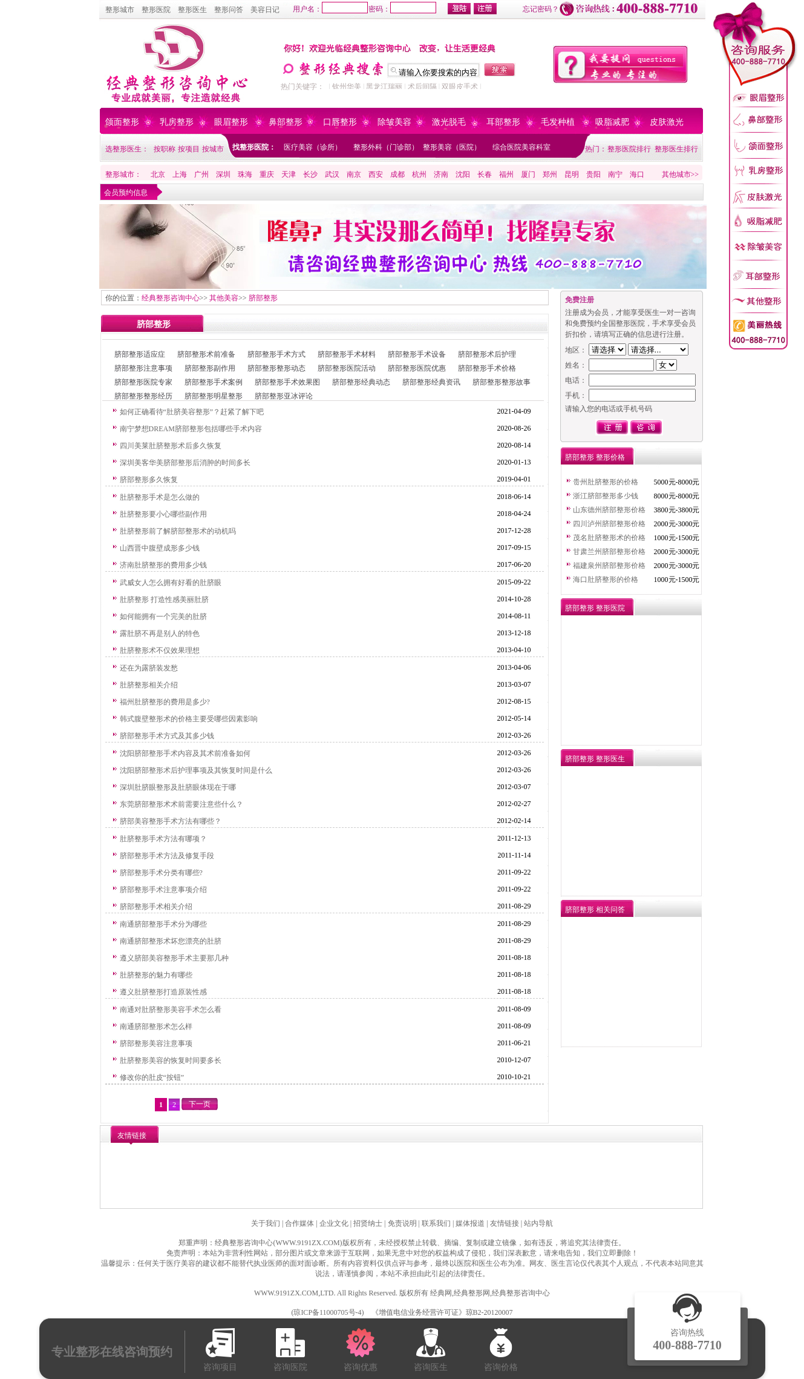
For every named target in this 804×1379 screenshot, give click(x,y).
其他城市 (676, 174)
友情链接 (504, 1223)
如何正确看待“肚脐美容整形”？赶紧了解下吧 (192, 412)
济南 (441, 174)
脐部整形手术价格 (487, 368)
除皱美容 (394, 122)
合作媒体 (299, 1223)
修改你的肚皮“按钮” (152, 1077)
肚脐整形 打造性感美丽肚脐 (164, 599)
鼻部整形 (285, 122)
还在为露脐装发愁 (149, 668)
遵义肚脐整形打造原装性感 (163, 992)
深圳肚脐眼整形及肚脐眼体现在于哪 (178, 787)
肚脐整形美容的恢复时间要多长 (170, 1060)
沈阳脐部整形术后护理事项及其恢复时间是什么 (196, 770)
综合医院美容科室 (521, 147)
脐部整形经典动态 (361, 382)
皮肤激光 (667, 122)
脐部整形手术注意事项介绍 (163, 889)
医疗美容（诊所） (313, 147)
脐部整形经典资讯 (431, 382)
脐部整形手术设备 (417, 354)
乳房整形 (177, 122)
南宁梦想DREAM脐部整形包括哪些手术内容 (191, 429)
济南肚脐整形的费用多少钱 (163, 565)
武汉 (332, 174)
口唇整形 (340, 122)
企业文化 (333, 1223)
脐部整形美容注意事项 (156, 1043)
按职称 (164, 149)
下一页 (200, 1104)
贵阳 (593, 174)
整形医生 (192, 9)
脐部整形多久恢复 (149, 479)
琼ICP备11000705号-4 (327, 1312)
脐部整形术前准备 (206, 354)
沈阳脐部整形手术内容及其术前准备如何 (185, 753)
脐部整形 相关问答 (595, 909)
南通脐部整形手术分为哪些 (163, 924)
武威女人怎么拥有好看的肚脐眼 (170, 582)
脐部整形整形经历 (143, 396)
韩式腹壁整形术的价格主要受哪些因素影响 (189, 719)
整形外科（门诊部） (386, 147)
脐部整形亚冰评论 (284, 396)
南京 (354, 174)
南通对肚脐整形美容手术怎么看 (170, 1009)
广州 (201, 174)
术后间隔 (422, 86)
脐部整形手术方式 (276, 354)
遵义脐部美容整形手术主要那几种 (174, 958)
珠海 (245, 174)
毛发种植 (558, 122)
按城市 (213, 149)
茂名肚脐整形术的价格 (609, 538)
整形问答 (228, 9)
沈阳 (463, 174)
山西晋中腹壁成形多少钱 (160, 548)
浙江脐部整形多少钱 (605, 496)
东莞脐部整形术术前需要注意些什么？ (181, 804)
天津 (288, 174)
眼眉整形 (231, 122)
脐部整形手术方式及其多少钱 (167, 736)
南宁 (615, 174)
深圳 (223, 174)
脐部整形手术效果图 (287, 382)
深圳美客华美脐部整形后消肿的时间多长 (185, 462)
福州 (506, 174)
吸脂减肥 (612, 122)
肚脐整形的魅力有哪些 (156, 975)
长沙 (310, 174)
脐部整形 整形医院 (595, 608)
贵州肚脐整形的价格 (605, 482)
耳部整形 (503, 122)
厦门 (528, 174)
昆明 (571, 174)
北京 (158, 174)
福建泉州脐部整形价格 (609, 565)
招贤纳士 (367, 1223)
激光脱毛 (449, 122)
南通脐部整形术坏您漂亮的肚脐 (170, 941)
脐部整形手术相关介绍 (156, 906)
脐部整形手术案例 (214, 382)
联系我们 (436, 1223)
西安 (375, 174)
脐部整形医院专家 (143, 382)
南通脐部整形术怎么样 (156, 1026)
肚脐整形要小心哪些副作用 (163, 514)
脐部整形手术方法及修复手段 (167, 856)
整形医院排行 (629, 149)
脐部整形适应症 (139, 354)
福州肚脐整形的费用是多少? (165, 702)
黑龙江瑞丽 (384, 86)
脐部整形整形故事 (501, 382)
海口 (637, 174)
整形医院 (156, 9)
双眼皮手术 (460, 86)
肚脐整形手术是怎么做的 (160, 497)
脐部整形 (263, 298)
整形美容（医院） (452, 147)
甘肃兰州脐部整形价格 (609, 551)
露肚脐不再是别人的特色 (160, 633)
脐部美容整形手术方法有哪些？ (170, 821)
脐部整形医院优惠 (417, 368)
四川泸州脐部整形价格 (609, 524)
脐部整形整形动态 (276, 368)
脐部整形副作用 (210, 368)
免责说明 (402, 1223)
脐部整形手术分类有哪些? (161, 872)
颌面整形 (122, 122)
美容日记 (264, 9)
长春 (484, 174)
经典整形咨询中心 (171, 298)
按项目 (189, 149)
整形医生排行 (676, 149)
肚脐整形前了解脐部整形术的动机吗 (178, 531)
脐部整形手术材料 (347, 354)
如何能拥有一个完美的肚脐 (163, 616)
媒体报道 (470, 1223)
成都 (397, 174)
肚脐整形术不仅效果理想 (160, 650)
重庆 (267, 174)
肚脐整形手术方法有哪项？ (163, 839)
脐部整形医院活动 (347, 368)
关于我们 (265, 1223)
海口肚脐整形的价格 (605, 579)
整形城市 (119, 9)
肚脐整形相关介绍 (149, 685)
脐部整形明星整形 (214, 396)
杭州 (419, 174)
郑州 (550, 174)
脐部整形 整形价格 (595, 457)
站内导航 (538, 1223)
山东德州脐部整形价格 (609, 510)
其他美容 (223, 298)
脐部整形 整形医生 (595, 759)
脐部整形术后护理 (487, 354)
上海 (179, 174)
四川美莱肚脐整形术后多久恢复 (170, 445)
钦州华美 (346, 86)
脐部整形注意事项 (143, 368)
